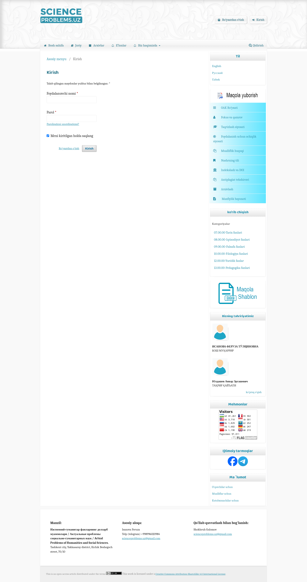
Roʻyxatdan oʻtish (231, 20)
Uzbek (216, 79)
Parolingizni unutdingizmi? (63, 124)
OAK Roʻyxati (229, 108)
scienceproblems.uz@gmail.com (141, 538)
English (216, 66)
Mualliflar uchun (221, 493)
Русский (217, 73)
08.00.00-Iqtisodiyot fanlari (232, 239)
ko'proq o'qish (254, 392)
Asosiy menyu (56, 59)
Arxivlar (96, 45)
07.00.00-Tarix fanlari (228, 232)
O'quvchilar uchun (222, 487)
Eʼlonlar (119, 45)
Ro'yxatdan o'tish (69, 148)
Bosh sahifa (54, 45)
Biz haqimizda (146, 45)
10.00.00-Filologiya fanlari (231, 254)
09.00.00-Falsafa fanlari (229, 246)
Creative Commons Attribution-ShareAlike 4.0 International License (190, 573)
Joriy (76, 45)
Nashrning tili (226, 160)
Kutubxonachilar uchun (225, 500)
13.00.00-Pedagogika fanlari (232, 268)
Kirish (258, 20)
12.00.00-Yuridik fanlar (229, 261)
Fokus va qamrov (232, 117)
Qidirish (256, 45)
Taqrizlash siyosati (229, 127)
